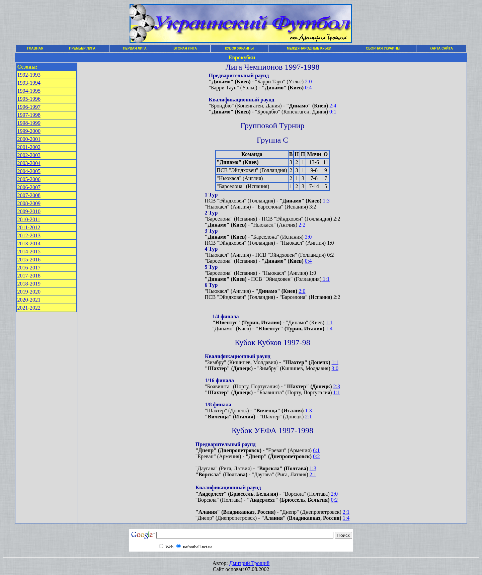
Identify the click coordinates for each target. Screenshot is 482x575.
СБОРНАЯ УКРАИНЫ (383, 48)
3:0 (308, 237)
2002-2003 (29, 155)
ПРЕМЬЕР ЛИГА (82, 48)
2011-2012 (29, 227)
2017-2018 (29, 275)
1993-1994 (29, 83)
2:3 (336, 386)
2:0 (308, 81)
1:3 (326, 200)
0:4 (308, 87)
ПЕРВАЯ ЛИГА (135, 48)
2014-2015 (29, 251)
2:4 (332, 105)
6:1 (316, 450)
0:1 (332, 111)
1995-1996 (29, 99)
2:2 (302, 225)
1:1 (325, 279)
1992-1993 (29, 75)
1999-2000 (29, 131)
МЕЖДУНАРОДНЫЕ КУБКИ (309, 48)
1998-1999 (29, 123)
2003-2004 (29, 163)
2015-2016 (29, 259)
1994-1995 (29, 91)
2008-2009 (29, 203)
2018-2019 (29, 283)
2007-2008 (29, 195)
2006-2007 (29, 187)
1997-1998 (29, 115)
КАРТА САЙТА (441, 48)
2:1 (308, 416)
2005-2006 (29, 179)
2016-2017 (29, 267)
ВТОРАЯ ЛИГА (185, 48)
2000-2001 (29, 139)
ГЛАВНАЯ (35, 48)
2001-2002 (29, 147)
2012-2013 (29, 235)
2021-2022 (29, 308)
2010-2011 (29, 219)
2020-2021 (29, 300)
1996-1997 (29, 107)
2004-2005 (29, 171)
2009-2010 (29, 211)
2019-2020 (29, 292)
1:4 (329, 328)
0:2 (316, 456)
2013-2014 (29, 243)
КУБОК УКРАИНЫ (239, 48)
